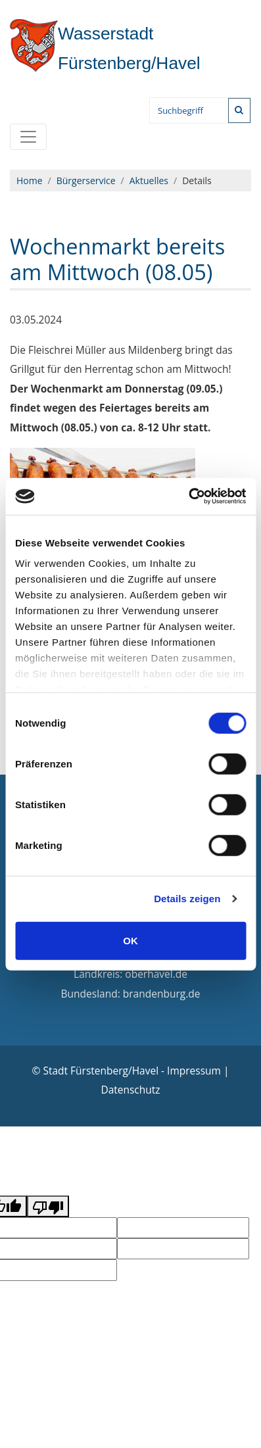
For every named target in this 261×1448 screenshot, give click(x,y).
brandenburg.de (162, 993)
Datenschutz (130, 1089)
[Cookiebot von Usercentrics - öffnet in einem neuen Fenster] (188, 496)
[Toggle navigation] (28, 137)
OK (130, 940)
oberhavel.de (156, 974)
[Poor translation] (48, 1206)
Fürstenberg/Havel (105, 48)
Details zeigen (187, 898)
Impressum (194, 1070)
